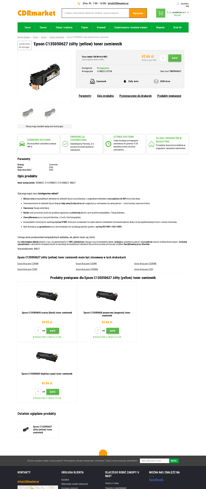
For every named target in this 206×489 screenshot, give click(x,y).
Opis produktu (105, 96)
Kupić (175, 58)
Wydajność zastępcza (70, 461)
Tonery (35, 37)
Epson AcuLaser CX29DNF (145, 263)
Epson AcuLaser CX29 (143, 269)
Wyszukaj (138, 13)
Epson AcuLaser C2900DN (87, 269)
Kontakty (65, 418)
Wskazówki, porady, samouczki (74, 422)
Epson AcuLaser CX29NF (86, 263)
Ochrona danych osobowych (73, 448)
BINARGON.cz (183, 475)
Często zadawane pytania (72, 435)
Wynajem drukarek (69, 457)
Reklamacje (66, 440)
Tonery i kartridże (122, 485)
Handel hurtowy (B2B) (70, 431)
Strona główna (24, 37)
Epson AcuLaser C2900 (27, 269)
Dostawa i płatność (69, 427)
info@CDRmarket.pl (118, 3)
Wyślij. (174, 399)
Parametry (85, 96)
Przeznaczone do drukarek (135, 96)
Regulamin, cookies (69, 444)
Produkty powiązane (169, 96)
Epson (43, 37)
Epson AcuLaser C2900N (28, 263)
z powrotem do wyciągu (24, 46)
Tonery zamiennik (56, 37)
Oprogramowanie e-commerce (164, 475)
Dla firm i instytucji (69, 453)
